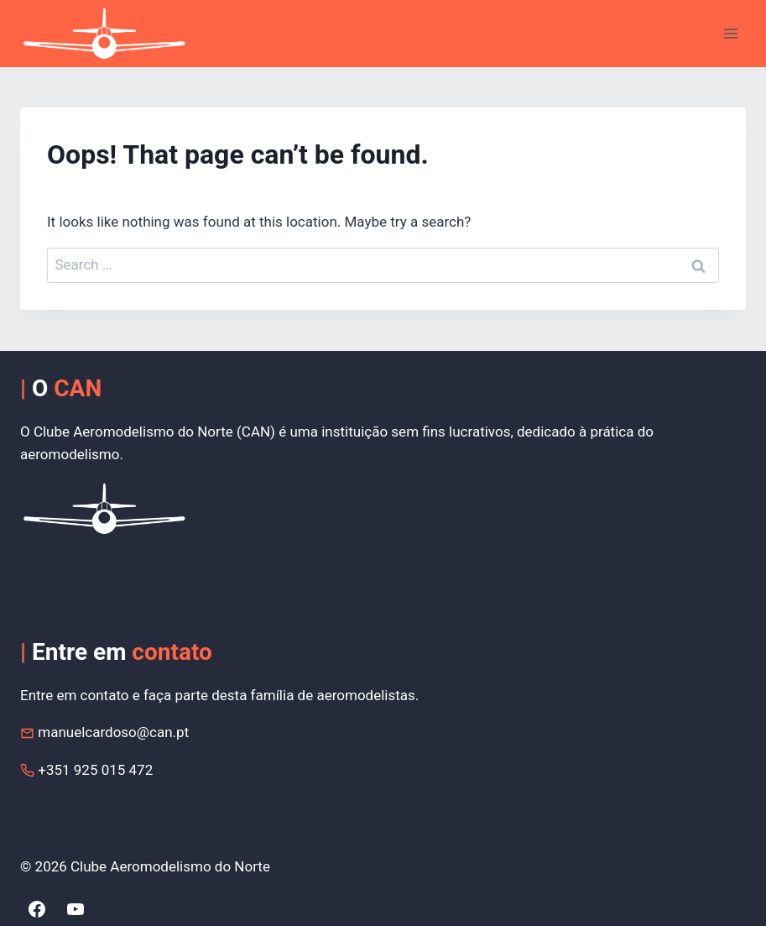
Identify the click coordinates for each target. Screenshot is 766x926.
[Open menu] (730, 33)
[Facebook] (37, 909)
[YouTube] (75, 909)
